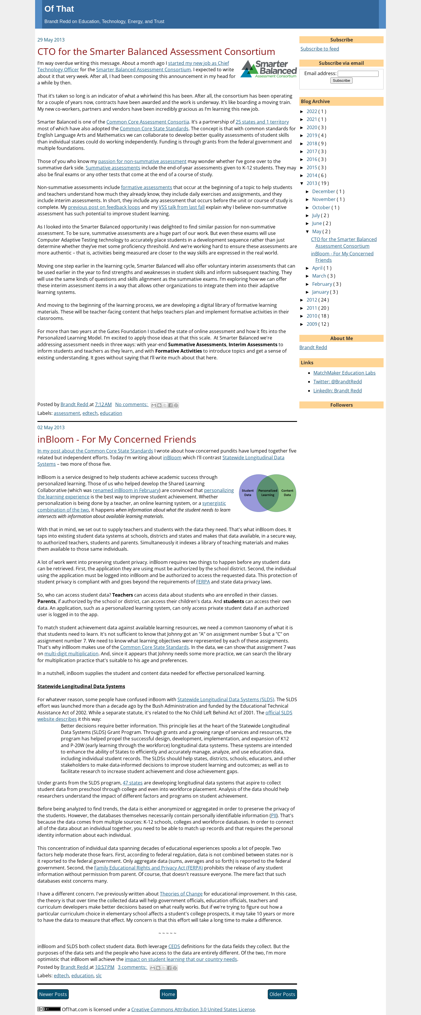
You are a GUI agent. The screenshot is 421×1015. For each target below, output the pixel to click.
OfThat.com (75, 1009)
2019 (312, 135)
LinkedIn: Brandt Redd (337, 390)
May (317, 231)
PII (273, 815)
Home (168, 994)
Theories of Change (181, 894)
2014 (312, 175)
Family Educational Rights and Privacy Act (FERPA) (148, 868)
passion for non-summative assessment (142, 161)
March (319, 276)
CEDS (174, 946)
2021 (312, 119)
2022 (312, 111)
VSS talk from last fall (182, 207)
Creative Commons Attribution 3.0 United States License (193, 1009)
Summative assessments (113, 167)
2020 (312, 127)
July (316, 215)
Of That (59, 8)
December (324, 191)
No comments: (132, 404)
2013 (312, 183)
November (324, 199)
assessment (67, 413)
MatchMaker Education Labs (344, 373)
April (318, 268)
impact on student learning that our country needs (181, 959)
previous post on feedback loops (104, 207)
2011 (312, 308)
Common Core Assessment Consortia (147, 122)
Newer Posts (53, 994)
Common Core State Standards (154, 128)
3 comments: (133, 967)
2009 (312, 324)
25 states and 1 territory (262, 122)
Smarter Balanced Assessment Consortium (143, 69)
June (317, 223)
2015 (312, 167)
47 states (133, 783)
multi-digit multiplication (71, 653)
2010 (312, 316)
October (322, 207)
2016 (312, 159)
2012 (312, 300)
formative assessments (146, 187)
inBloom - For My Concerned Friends (116, 439)
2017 (312, 151)
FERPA (203, 581)
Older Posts (282, 994)
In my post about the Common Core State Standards (95, 451)
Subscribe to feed (320, 49)
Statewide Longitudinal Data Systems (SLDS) (225, 699)
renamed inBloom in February (126, 490)
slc (99, 975)
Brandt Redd (313, 347)
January (321, 292)
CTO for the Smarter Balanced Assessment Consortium (156, 51)
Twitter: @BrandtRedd (337, 381)
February (322, 284)
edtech (90, 413)
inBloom (172, 457)
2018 (312, 143)
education (111, 413)
